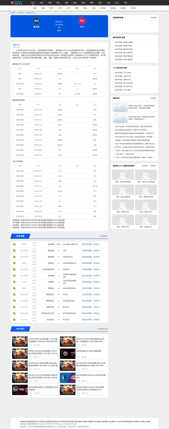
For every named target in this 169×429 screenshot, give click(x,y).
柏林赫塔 (51, 276)
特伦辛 (65, 294)
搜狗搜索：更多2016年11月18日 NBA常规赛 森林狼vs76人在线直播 (38, 227)
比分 (117, 3)
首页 (33, 3)
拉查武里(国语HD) (69, 263)
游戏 (108, 3)
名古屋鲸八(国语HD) (70, 244)
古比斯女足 (50, 319)
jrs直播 (12, 13)
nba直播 (97, 421)
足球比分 (96, 244)
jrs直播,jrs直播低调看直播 (29, 424)
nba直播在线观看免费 (28, 421)
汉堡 (64, 250)
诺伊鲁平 (66, 269)
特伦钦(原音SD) (68, 301)
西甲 (51, 8)
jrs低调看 (104, 421)
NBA (35, 8)
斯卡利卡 (66, 307)
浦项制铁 (51, 244)
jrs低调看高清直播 (51, 421)
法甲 (68, 8)
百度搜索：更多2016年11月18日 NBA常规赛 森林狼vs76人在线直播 (38, 220)
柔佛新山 (51, 263)
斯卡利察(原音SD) (69, 313)
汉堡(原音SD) (68, 257)
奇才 (94, 171)
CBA (85, 8)
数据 (75, 3)
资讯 (58, 3)
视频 (66, 3)
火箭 (59, 176)
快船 (94, 120)
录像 (49, 3)
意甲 (60, 8)
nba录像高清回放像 (66, 421)
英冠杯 (103, 8)
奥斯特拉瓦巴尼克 (47, 313)
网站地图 (77, 421)
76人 (82, 27)
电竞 (100, 3)
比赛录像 (145, 166)
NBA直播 (21, 13)
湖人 (94, 115)
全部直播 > (103, 236)
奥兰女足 (66, 319)
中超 (93, 8)
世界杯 (133, 8)
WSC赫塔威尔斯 (48, 269)
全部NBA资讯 (103, 329)
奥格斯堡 (51, 250)
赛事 (91, 3)
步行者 (95, 186)
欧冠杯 (113, 8)
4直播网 (90, 421)
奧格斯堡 (51, 257)
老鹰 (59, 181)
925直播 (135, 421)
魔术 (59, 125)
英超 (43, 8)
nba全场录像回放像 (124, 421)
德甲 (77, 8)
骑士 (94, 201)
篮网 (59, 130)
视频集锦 (153, 166)
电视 (83, 3)
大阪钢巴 (51, 282)
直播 (41, 3)
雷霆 (59, 135)
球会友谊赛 (24, 250)
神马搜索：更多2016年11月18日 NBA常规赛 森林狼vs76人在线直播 (38, 223)
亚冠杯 (24, 244)
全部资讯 (153, 98)
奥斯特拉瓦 (50, 307)
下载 (125, 3)
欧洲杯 (123, 8)
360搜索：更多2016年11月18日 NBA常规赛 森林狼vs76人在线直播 (38, 225)
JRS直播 (40, 421)
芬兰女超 (24, 319)
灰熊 (94, 145)
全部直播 (153, 17)
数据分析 (16, 45)
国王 (59, 150)
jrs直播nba (112, 421)
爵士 (94, 196)
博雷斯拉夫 (50, 294)
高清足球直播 (87, 244)
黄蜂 (94, 110)
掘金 (94, 140)
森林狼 (36, 27)
